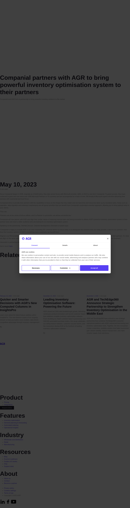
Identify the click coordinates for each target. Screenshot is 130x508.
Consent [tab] (34, 245)
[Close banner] (107, 238)
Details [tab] (65, 245)
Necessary (36, 268)
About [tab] (95, 245)
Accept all (94, 268)
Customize (65, 268)
